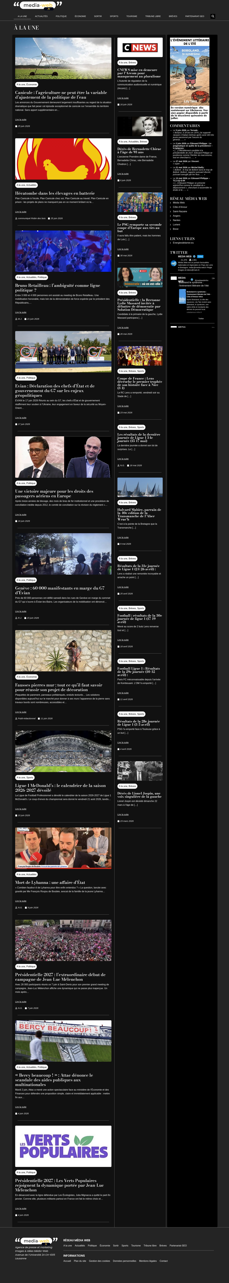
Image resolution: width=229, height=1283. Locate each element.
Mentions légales (148, 1270)
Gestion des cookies (99, 1270)
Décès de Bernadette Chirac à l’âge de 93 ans (139, 150)
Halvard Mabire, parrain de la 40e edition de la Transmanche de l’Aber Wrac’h (139, 514)
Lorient (176, 224)
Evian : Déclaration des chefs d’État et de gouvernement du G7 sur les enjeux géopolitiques (60, 395)
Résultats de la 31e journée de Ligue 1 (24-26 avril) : (138, 567)
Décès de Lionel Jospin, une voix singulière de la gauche (139, 795)
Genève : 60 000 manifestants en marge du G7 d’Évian (62, 595)
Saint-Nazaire (180, 211)
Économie (80, 16)
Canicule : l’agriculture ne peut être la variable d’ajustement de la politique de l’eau (59, 97)
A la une (22, 16)
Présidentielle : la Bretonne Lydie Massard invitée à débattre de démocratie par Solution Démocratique (139, 304)
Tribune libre (153, 16)
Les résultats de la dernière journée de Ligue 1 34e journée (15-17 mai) (138, 437)
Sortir (98, 16)
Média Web (179, 202)
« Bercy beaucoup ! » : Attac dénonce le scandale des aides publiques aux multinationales (59, 1089)
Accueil (67, 1270)
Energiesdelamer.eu (183, 242)
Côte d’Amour (180, 207)
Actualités (41, 16)
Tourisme (131, 16)
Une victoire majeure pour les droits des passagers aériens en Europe (59, 498)
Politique (61, 16)
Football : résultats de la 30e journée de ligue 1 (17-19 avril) (139, 618)
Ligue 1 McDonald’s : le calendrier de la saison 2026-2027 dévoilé (59, 797)
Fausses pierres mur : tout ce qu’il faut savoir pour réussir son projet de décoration (57, 694)
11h (213, 278)
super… (178, 163)
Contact (164, 1270)
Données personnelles (124, 1270)
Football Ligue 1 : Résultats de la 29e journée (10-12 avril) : (138, 671)
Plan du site (80, 1270)
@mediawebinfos (201, 280)
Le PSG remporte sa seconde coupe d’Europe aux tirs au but (139, 227)
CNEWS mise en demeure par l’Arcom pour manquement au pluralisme (139, 73)
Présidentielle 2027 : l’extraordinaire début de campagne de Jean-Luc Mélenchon (63, 986)
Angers (176, 216)
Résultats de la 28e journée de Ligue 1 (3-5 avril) (138, 723)
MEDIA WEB (182, 280)
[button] (212, 16)
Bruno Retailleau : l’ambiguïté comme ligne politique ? (63, 292)
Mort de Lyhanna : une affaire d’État (55, 891)
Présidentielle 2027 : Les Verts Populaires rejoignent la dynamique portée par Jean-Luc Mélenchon (61, 1194)
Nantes (176, 220)
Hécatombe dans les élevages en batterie (60, 197)
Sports (114, 16)
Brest (175, 229)
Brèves (173, 16)
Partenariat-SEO (194, 16)
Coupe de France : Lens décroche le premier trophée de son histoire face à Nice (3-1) (139, 383)
